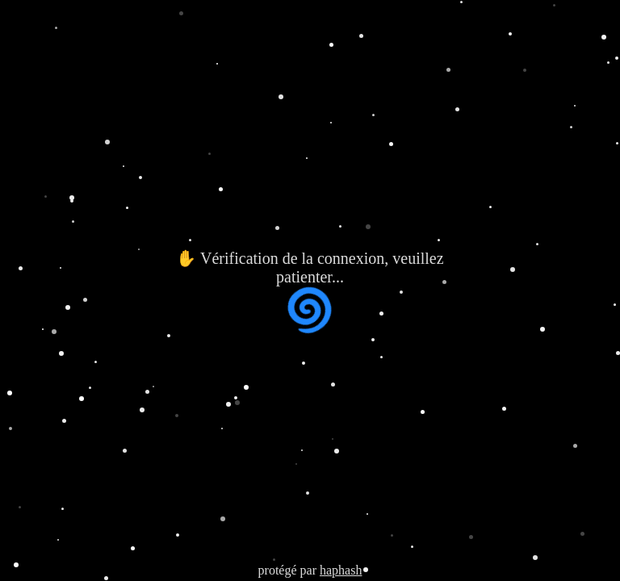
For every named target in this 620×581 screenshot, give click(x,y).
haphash (341, 570)
